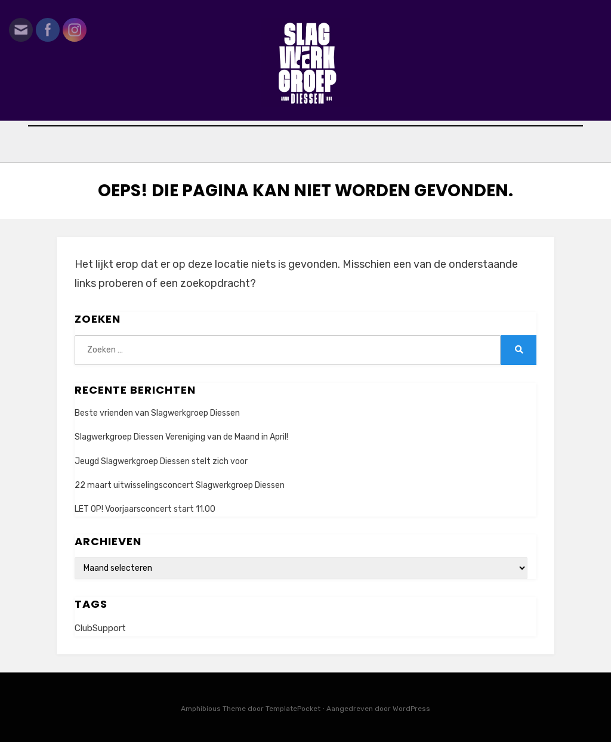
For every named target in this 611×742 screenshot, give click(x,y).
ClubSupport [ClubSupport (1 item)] (100, 628)
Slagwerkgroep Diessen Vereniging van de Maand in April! (181, 437)
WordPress (411, 708)
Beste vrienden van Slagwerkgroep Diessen (157, 413)
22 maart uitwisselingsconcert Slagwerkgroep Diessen (180, 485)
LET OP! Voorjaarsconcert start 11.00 (145, 509)
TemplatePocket (293, 708)
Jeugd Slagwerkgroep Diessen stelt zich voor (161, 461)
